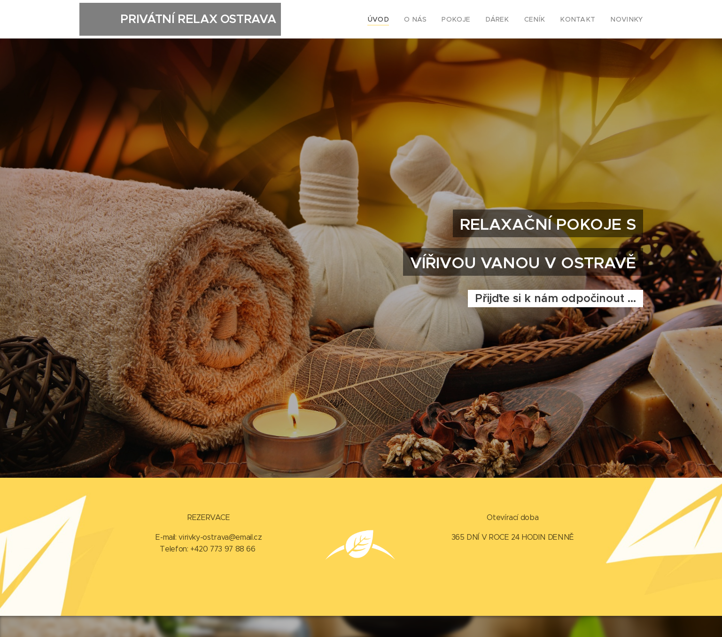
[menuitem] (399, 19)
